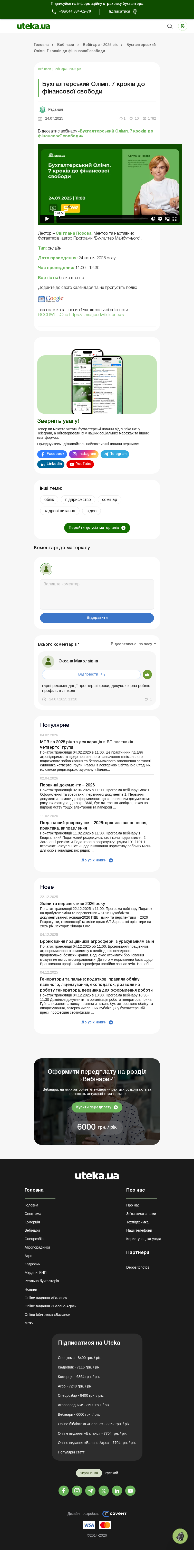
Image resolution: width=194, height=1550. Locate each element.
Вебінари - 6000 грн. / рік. (79, 1414)
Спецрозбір (34, 1239)
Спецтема (33, 1214)
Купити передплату (93, 1107)
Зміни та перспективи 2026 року (72, 904)
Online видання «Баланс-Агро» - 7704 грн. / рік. (97, 1443)
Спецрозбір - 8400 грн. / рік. (81, 1395)
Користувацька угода (143, 1239)
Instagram (87, 454)
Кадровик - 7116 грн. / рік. (79, 1367)
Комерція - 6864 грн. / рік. (79, 1377)
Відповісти (88, 674)
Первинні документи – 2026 (67, 785)
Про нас (133, 1205)
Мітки (29, 1323)
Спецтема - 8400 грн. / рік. (80, 1358)
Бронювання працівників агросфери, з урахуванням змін (97, 942)
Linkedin (54, 464)
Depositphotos (137, 1267)
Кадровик (32, 1264)
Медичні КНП (36, 1272)
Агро (28, 1256)
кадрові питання (59, 511)
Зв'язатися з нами (141, 1214)
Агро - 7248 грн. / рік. (75, 1386)
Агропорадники (37, 1247)
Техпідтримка (137, 1222)
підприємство (78, 499)
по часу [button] (146, 644)
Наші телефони (139, 1230)
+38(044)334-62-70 (75, 11)
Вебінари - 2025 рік (67, 69)
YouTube (83, 464)
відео (91, 511)
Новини (31, 1289)
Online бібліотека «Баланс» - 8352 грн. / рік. (94, 1424)
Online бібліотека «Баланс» (47, 1315)
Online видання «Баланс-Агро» (50, 1306)
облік (49, 499)
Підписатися (119, 11)
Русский (111, 1473)
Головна (31, 1205)
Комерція (32, 1222)
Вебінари (45, 69)
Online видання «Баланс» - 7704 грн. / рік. (92, 1433)
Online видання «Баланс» (46, 1298)
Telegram (118, 454)
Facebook (55, 454)
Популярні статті (71, 1452)
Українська (89, 1473)
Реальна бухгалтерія (42, 1281)
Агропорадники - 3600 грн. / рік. (84, 1405)
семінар (109, 499)
